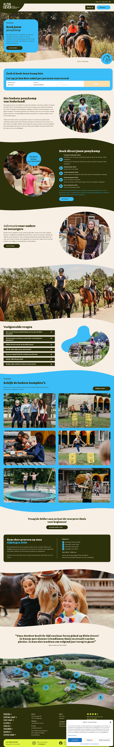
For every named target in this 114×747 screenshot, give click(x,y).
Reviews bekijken (92, 719)
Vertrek (61, 82)
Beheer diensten (72, 735)
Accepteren (75, 740)
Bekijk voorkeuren (104, 740)
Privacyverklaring (84, 744)
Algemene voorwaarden (66, 724)
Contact (61, 718)
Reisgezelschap (11, 82)
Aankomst (36, 82)
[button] (110, 722)
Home (79, 61)
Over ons (61, 716)
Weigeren (90, 740)
